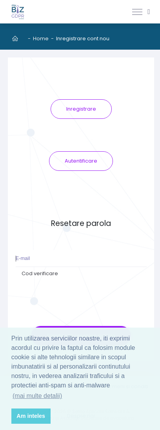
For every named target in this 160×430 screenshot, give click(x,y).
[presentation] (81, 295)
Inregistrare (81, 109)
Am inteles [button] (30, 416)
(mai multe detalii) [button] (37, 395)
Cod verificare (40, 273)
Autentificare (81, 161)
